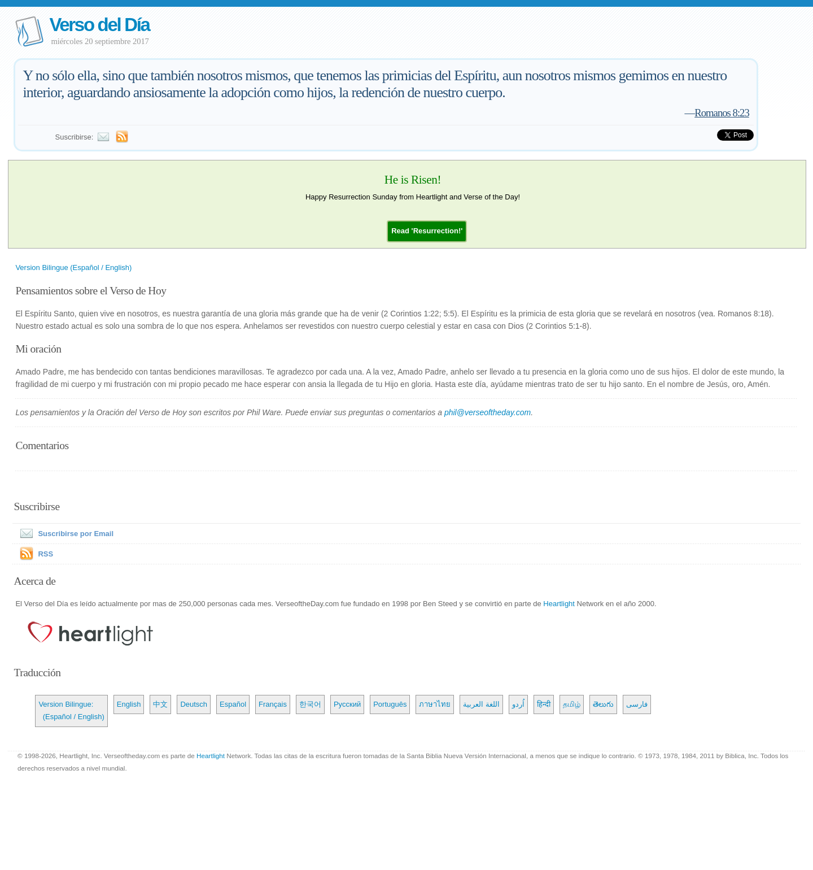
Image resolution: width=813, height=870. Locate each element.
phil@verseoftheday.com (487, 412)
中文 (160, 704)
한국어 (310, 704)
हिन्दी (543, 704)
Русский (347, 704)
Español (233, 704)
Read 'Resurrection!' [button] (426, 231)
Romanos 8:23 (721, 113)
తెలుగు (603, 704)
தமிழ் (571, 704)
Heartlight (559, 603)
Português (389, 704)
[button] (427, 231)
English (129, 704)
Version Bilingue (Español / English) (73, 267)
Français (273, 704)
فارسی (637, 704)
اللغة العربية (481, 704)
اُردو (518, 704)
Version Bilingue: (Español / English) (71, 710)
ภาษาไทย (435, 704)
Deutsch (193, 704)
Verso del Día (99, 24)
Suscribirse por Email (64, 533)
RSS (45, 554)
